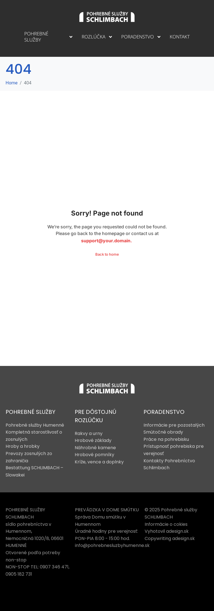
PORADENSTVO (164, 412)
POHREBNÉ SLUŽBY (30, 412)
